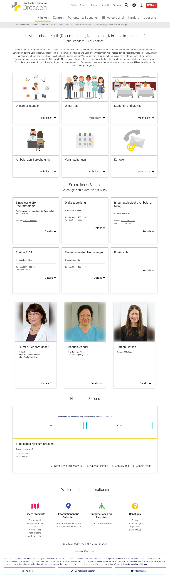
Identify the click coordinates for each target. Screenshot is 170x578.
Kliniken (43, 17)
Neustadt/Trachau (35, 523)
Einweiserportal (114, 17)
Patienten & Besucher (84, 17)
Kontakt (105, 5)
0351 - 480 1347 (128, 221)
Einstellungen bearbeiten (85, 571)
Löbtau (35, 526)
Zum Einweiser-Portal (102, 523)
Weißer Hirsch (35, 530)
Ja (51, 425)
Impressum (135, 526)
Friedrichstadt (35, 520)
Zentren (59, 17)
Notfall (151, 5)
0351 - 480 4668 (29, 267)
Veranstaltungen (135, 523)
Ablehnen (29, 571)
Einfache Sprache (79, 5)
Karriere (134, 17)
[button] (141, 466)
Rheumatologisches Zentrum (143, 53)
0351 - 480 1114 (79, 217)
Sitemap (117, 5)
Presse (94, 5)
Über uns (151, 17)
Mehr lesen (48, 117)
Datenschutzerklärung (137, 564)
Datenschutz (135, 530)
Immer (119, 425)
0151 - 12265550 (30, 221)
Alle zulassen (140, 571)
